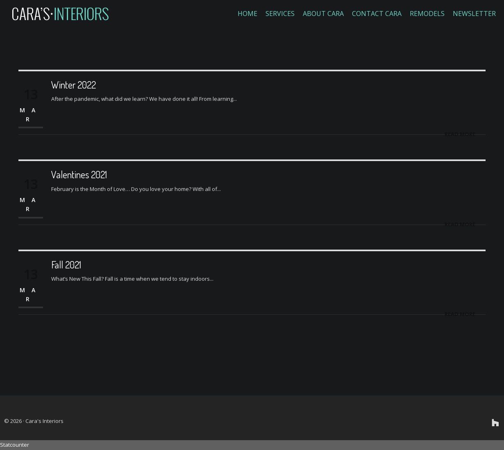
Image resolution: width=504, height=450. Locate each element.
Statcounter (14, 444)
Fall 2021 (66, 264)
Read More (460, 134)
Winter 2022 (73, 84)
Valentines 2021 (79, 174)
